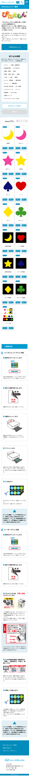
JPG (4, 148)
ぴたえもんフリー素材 (10, 745)
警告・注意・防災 (9, 74)
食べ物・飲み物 (8, 86)
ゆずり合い (14, 92)
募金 (18, 74)
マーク (18, 89)
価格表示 (14, 83)
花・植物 (18, 86)
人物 (5, 77)
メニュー (6, 83)
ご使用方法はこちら (14, 47)
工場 (11, 77)
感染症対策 (7, 68)
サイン (6, 65)
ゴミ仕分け (16, 68)
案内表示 (18, 80)
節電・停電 (7, 71)
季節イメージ (8, 95)
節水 (14, 71)
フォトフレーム (8, 89)
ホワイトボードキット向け (11, 98)
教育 (16, 77)
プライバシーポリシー (10, 751)
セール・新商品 (8, 80)
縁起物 (6, 92)
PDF (10, 148)
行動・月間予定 (15, 65)
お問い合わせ (7, 748)
